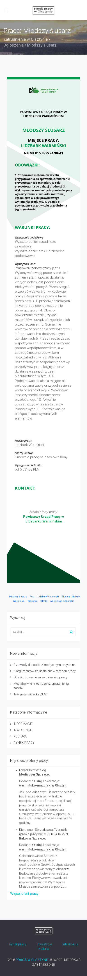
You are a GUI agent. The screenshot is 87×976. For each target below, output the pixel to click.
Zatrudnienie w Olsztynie (25, 39)
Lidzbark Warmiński (48, 596)
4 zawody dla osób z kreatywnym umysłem (44, 665)
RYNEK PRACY (24, 742)
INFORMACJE (23, 724)
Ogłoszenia (13, 45)
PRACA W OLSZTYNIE (32, 960)
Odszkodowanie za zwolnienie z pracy (40, 677)
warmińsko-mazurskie (62, 601)
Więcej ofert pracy (24, 893)
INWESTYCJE (23, 730)
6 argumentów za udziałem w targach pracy (45, 671)
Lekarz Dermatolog (32, 770)
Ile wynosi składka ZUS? (31, 694)
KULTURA (20, 736)
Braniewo (32, 601)
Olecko (43, 601)
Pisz (32, 596)
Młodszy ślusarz (18, 596)
